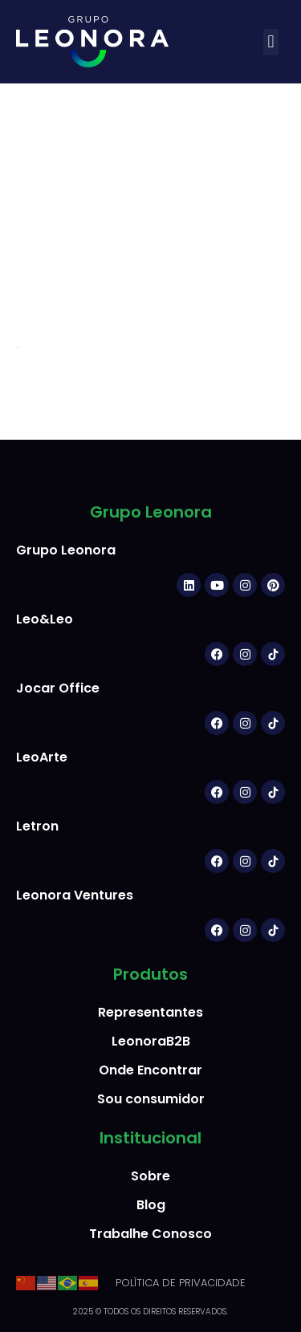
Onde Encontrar (150, 1070)
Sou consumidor (151, 1099)
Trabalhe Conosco (150, 1233)
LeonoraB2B (151, 1041)
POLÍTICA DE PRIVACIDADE (181, 1282)
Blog (150, 1205)
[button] (271, 42)
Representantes (150, 1012)
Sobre (150, 1176)
